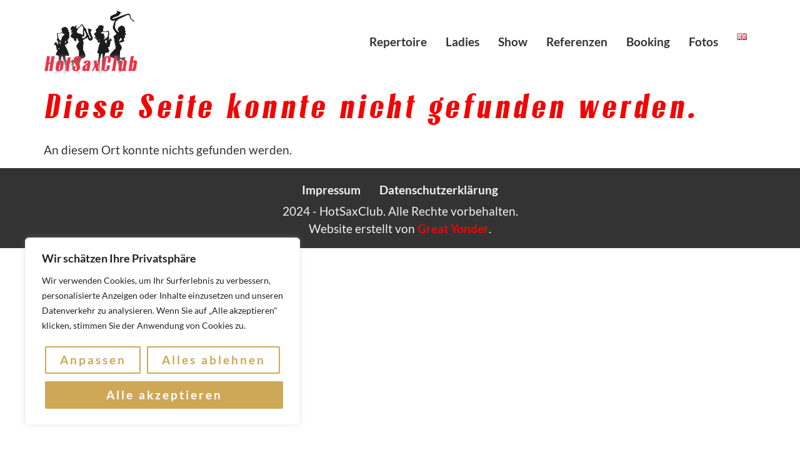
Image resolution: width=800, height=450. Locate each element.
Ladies (462, 41)
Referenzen (577, 41)
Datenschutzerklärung (438, 189)
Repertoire (398, 41)
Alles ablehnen (214, 361)
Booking (648, 41)
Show (513, 41)
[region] (162, 332)
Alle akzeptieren (164, 395)
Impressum (331, 189)
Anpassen (93, 361)
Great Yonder (453, 228)
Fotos (703, 41)
